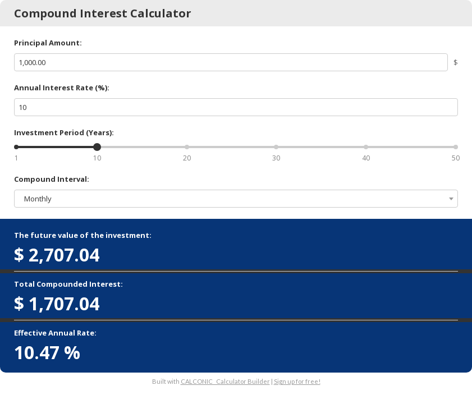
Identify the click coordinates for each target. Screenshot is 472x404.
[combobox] (236, 199)
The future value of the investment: (83, 235)
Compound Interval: (51, 179)
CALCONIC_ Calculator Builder (225, 381)
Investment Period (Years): (64, 132)
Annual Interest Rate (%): (61, 87)
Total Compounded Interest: (68, 284)
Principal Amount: (48, 43)
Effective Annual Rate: (55, 333)
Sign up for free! (297, 381)
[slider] (97, 147)
